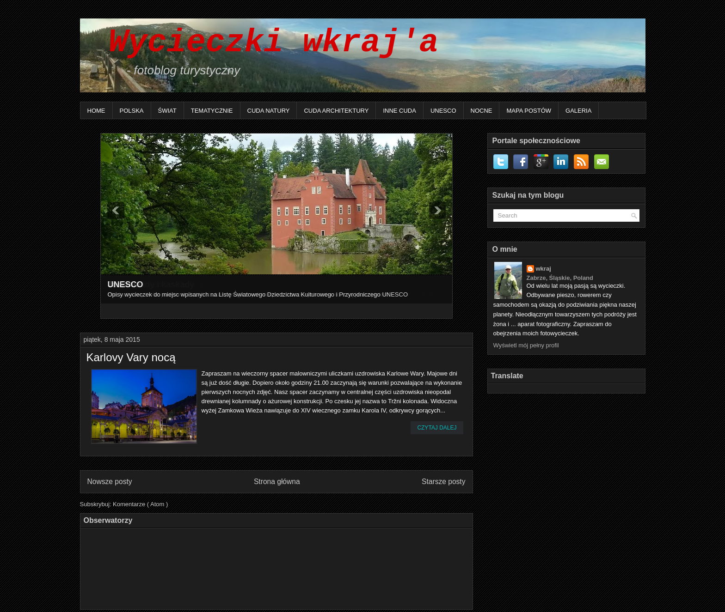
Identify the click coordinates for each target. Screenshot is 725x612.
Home (96, 110)
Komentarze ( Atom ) (140, 504)
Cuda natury (268, 110)
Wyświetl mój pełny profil (526, 345)
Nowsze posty (109, 481)
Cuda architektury (336, 110)
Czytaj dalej (436, 427)
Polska (132, 110)
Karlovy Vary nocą (131, 357)
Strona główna (277, 481)
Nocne (481, 110)
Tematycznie (212, 110)
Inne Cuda (399, 110)
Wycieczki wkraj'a (264, 42)
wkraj (543, 268)
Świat (167, 110)
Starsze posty (443, 481)
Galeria (578, 110)
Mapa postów (528, 110)
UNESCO (443, 110)
